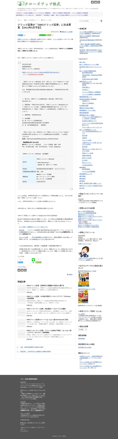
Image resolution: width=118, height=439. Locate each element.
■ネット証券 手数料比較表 (86, 211)
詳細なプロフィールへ (84, 243)
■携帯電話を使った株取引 (87, 115)
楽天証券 (21, 230)
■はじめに (83, 62)
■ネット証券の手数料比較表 (88, 71)
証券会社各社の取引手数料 (90, 79)
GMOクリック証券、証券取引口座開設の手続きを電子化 (45, 285)
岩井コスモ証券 (86, 158)
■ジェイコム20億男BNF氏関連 (87, 213)
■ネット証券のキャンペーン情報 (89, 64)
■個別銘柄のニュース (86, 174)
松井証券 (84, 146)
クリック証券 (57, 39)
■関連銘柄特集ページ (86, 97)
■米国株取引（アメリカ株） (88, 110)
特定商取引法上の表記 (84, 347)
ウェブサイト (24, 431)
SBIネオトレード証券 (38, 395)
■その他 (82, 188)
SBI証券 (84, 138)
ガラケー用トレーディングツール (92, 127)
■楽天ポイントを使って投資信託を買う (91, 185)
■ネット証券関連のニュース (88, 129)
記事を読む (29, 292)
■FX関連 (82, 181)
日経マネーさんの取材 (85, 258)
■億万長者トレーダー (86, 81)
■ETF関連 (82, 176)
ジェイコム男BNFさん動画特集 (91, 94)
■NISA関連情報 (84, 112)
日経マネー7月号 (90, 289)
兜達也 (41, 215)
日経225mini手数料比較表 (87, 40)
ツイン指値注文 (33, 415)
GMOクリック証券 (66, 31)
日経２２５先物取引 (88, 103)
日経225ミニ (86, 101)
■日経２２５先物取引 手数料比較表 (88, 226)
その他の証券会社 (87, 165)
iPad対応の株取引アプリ (89, 121)
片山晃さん (85, 89)
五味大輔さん (86, 87)
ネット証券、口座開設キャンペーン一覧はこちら (33, 227)
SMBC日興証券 (86, 155)
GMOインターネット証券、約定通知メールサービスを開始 (46, 309)
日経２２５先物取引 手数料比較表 (90, 36)
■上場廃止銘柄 (84, 105)
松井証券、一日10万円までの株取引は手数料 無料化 (33, 351)
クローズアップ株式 (60, 436)
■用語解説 (83, 167)
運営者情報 (81, 338)
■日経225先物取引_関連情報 (88, 99)
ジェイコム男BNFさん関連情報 (91, 92)
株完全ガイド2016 (90, 271)
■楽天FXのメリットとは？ (86, 214)
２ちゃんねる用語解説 (88, 171)
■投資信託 (83, 178)
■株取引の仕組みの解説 (86, 108)
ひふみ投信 (81, 314)
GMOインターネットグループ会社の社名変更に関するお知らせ (40, 72)
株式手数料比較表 (87, 72)
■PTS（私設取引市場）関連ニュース (90, 183)
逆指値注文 (24, 415)
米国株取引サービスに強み (40, 239)
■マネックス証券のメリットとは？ (88, 225)
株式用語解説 (86, 169)
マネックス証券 (23, 237)
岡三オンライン (86, 162)
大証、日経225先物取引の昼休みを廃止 (29, 347)
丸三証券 (84, 160)
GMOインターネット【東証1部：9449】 (29, 39)
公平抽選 (44, 237)
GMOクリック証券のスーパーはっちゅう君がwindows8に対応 (47, 319)
